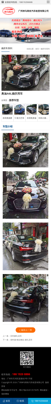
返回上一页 (26, 329)
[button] (22, 41)
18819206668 (39, 400)
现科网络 (5, 394)
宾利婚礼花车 (16, 336)
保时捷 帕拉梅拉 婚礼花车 (21, 339)
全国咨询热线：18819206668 (19, 2)
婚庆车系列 (45, 49)
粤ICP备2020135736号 (29, 390)
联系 (20, 400)
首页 (37, 49)
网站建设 (43, 390)
